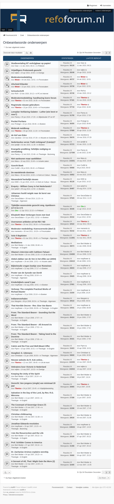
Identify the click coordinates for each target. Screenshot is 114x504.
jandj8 (17, 145)
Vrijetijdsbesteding (46, 388)
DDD (16, 182)
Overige (41, 73)
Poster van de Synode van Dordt (26, 273)
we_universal (10, 492)
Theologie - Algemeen (19, 201)
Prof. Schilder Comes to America (26, 442)
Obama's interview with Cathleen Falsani (30, 252)
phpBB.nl (23, 490)
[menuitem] (5, 495)
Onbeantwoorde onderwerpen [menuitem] (81, 11)
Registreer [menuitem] (92, 5)
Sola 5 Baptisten (19, 236)
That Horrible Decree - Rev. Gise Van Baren (31, 306)
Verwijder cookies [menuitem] (82, 487)
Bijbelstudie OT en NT (47, 117)
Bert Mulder (19, 245)
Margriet (18, 301)
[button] (109, 52)
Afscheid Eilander (19, 84)
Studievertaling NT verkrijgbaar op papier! (31, 63)
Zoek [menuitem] (10, 30)
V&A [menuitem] (3, 30)
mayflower (18, 262)
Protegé (18, 124)
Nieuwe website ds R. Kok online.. (27, 360)
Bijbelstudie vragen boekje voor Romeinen (31, 266)
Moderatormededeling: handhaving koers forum (33, 98)
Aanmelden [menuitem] (105, 5)
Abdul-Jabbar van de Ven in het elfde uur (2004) (33, 259)
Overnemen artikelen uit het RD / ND (28, 222)
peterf (17, 189)
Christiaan (18, 356)
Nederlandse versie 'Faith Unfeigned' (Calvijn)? (33, 142)
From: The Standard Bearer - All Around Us (31, 324)
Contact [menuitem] (69, 487)
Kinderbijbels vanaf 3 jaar (23, 282)
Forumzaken (43, 80)
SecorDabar (19, 198)
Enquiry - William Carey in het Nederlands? (31, 186)
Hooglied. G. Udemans (21, 353)
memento (18, 231)
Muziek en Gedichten (49, 138)
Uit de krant (47, 255)
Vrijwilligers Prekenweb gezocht (26, 70)
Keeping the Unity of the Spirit (25, 374)
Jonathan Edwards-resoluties (25, 424)
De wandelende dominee (22, 172)
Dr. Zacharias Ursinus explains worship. (30, 452)
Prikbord (41, 66)
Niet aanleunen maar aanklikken (26, 159)
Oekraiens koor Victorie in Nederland (28, 367)
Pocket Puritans (18, 121)
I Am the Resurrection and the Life (27, 433)
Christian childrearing (21, 414)
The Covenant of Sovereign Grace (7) (28, 405)
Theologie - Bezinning (47, 154)
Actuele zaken (43, 161)
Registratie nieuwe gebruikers (25, 105)
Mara (17, 161)
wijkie (17, 73)
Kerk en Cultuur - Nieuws (47, 175)
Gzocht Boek (17, 165)
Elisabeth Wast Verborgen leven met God (30, 215)
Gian (16, 66)
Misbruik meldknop (20, 128)
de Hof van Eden (19, 135)
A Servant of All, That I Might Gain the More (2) (33, 461)
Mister (17, 80)
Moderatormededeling (21, 77)
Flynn (17, 349)
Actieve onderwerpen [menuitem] (103, 11)
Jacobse (18, 138)
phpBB (13, 487)
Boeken (43, 124)
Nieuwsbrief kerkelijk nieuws (24, 179)
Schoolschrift (17, 91)
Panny (17, 117)
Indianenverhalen (19, 299)
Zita (16, 211)
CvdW (17, 168)
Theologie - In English (19, 248)
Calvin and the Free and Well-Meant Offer (30, 346)
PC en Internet (43, 94)
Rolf (16, 94)
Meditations (16, 242)
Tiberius (18, 101)
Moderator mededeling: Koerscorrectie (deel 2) (33, 229)
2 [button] (106, 53)
